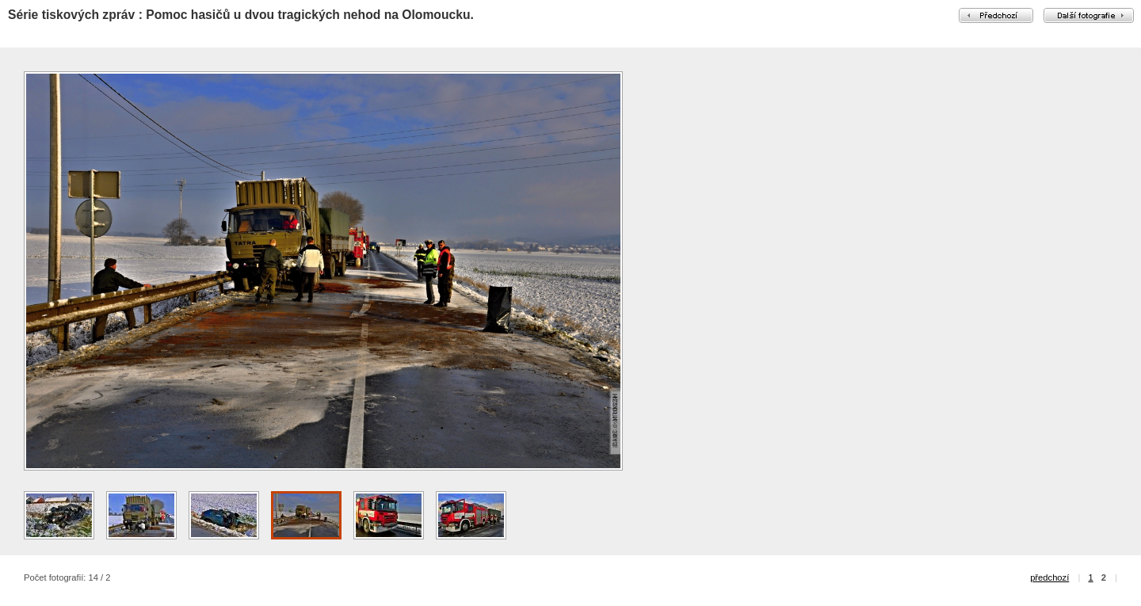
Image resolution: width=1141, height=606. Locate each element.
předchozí (1049, 577)
